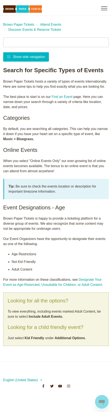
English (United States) (21, 380)
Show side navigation (26, 57)
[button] (104, 8)
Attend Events (50, 24)
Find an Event (62, 97)
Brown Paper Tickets (18, 24)
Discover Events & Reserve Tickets (34, 29)
